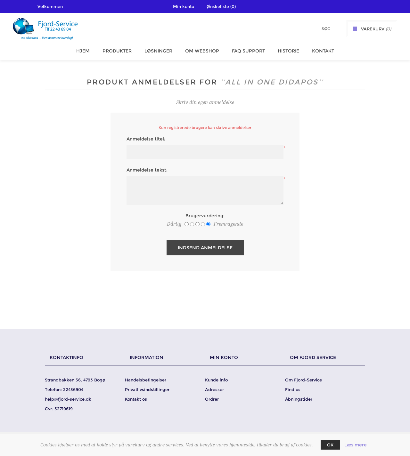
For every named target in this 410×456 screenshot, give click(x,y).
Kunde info (216, 379)
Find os (292, 389)
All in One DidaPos (271, 82)
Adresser (214, 389)
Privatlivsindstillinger (147, 389)
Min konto (183, 6)
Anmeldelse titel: (146, 139)
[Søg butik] (317, 28)
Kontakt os (136, 399)
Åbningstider (298, 399)
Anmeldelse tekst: (147, 170)
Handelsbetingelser (145, 379)
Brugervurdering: (205, 216)
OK (330, 444)
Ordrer (212, 399)
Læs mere (355, 445)
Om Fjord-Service (303, 379)
